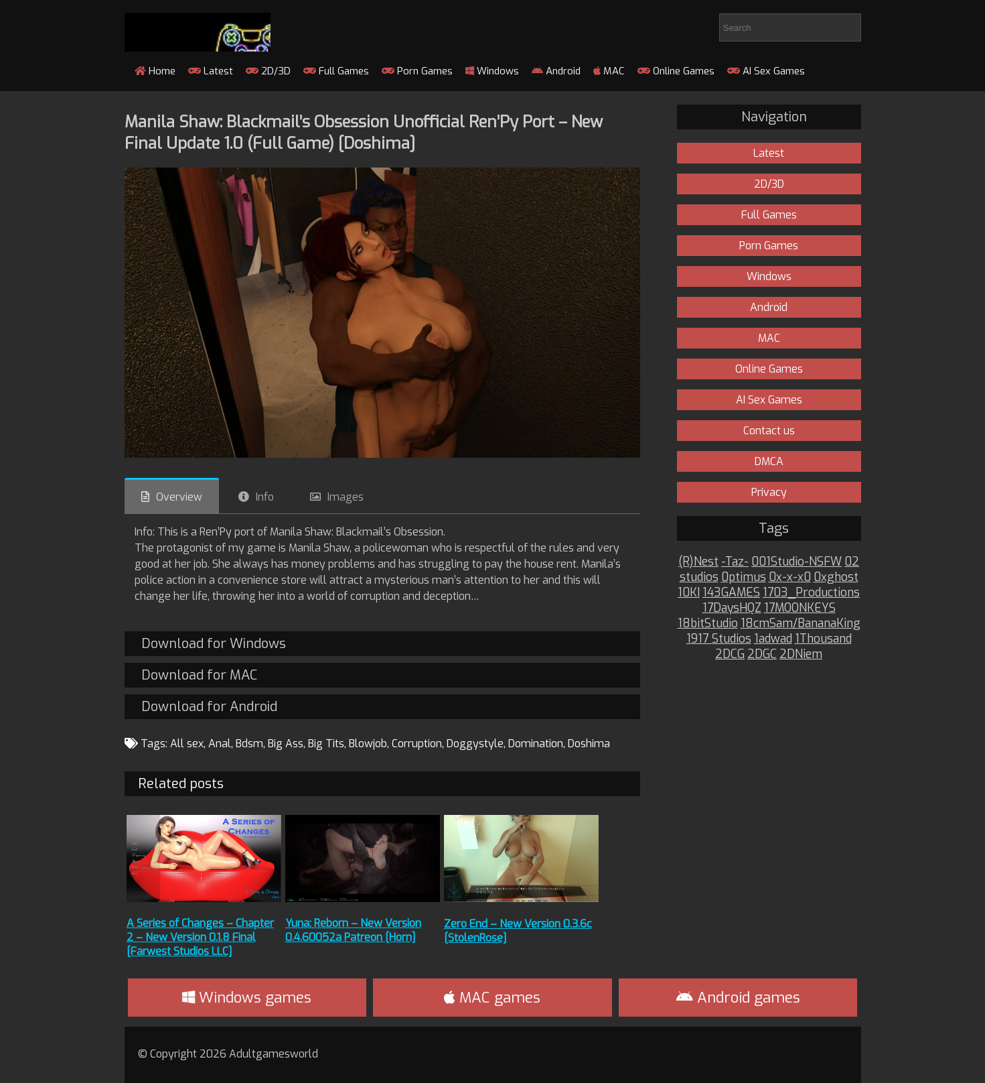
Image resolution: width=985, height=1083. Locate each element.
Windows (492, 71)
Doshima (589, 744)
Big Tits (326, 744)
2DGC (762, 654)
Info (265, 497)
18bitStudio (708, 623)
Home (155, 71)
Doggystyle (475, 744)
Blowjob (368, 744)
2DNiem (800, 654)
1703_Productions (811, 592)
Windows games (246, 997)
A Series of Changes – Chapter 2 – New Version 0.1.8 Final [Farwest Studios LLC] (200, 937)
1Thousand (823, 639)
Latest (210, 71)
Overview (179, 497)
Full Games (336, 71)
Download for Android (209, 707)
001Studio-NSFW (796, 562)
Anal (219, 744)
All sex (187, 744)
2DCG (730, 654)
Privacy (769, 492)
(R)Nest (698, 562)
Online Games (675, 71)
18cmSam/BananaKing (800, 623)
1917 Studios (718, 639)
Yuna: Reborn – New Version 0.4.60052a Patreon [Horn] (353, 930)
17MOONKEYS (800, 608)
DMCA (769, 461)
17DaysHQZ (731, 608)
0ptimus (743, 577)
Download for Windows (213, 644)
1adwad (773, 639)
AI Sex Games (766, 71)
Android (556, 71)
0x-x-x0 (790, 577)
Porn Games (417, 71)
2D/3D (268, 71)
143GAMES (731, 592)
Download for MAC (199, 675)
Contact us (769, 431)
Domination (535, 744)
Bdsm (249, 744)
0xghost (836, 577)
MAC (609, 71)
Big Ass (285, 744)
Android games (738, 997)
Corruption (417, 744)
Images (345, 497)
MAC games (492, 997)
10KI (689, 592)
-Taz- (735, 562)
